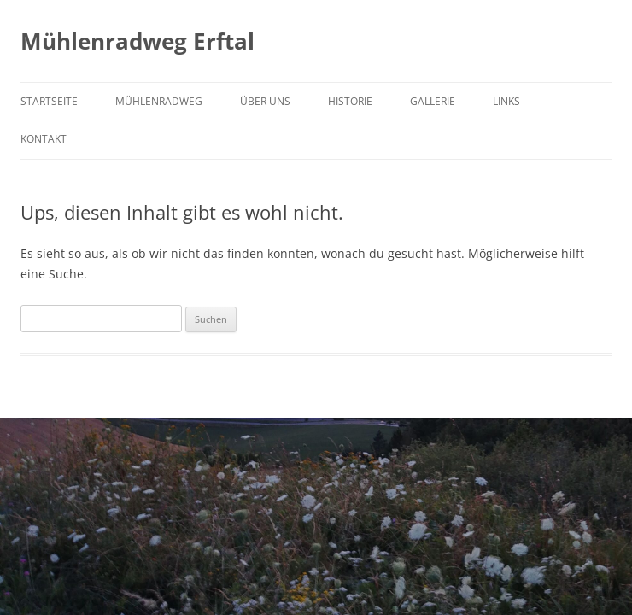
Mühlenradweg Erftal (137, 41)
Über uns (265, 101)
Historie (350, 101)
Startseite (49, 101)
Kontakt (43, 139)
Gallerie (432, 101)
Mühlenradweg (158, 101)
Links (506, 101)
